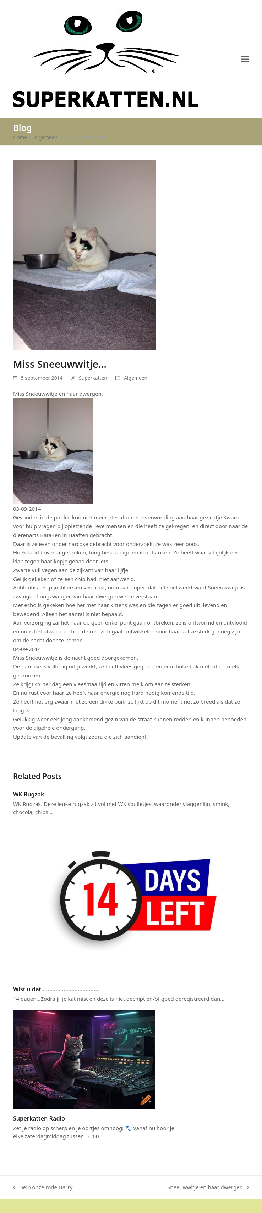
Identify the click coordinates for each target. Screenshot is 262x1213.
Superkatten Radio (39, 1118)
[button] (245, 59)
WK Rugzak (28, 794)
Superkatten (93, 377)
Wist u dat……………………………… (55, 989)
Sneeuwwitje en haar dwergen (208, 1188)
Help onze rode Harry (42, 1188)
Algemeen (135, 377)
